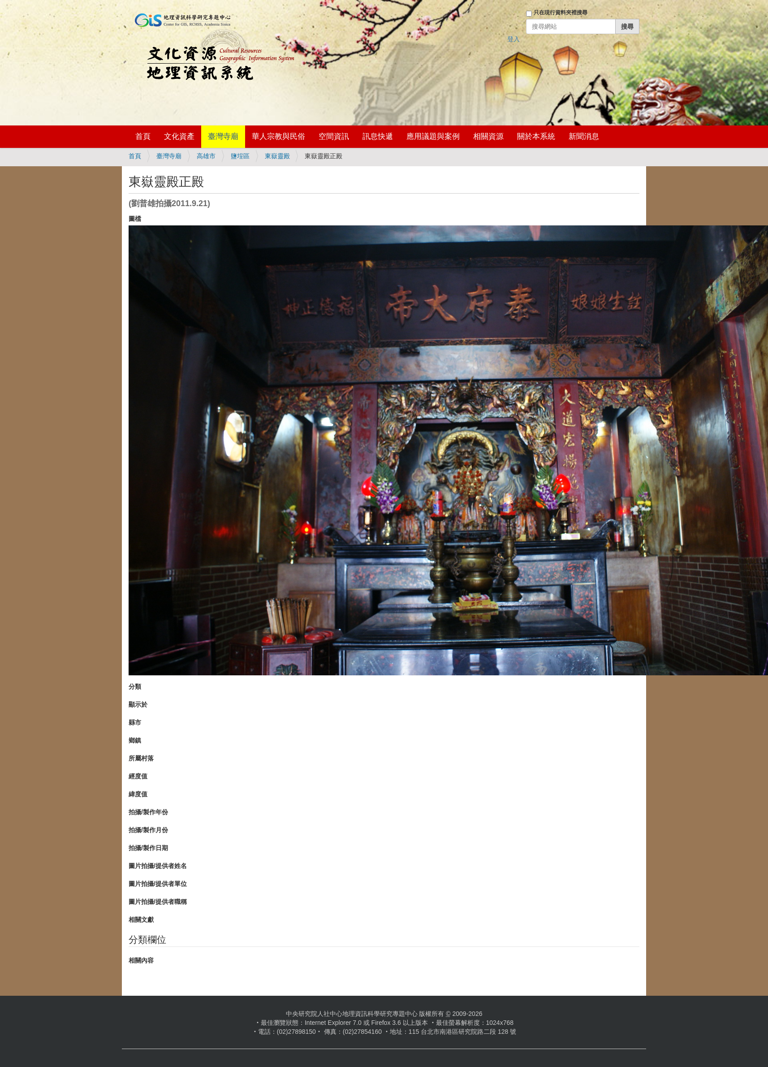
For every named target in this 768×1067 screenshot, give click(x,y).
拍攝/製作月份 (148, 830)
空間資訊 (334, 136)
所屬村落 (141, 758)
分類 (135, 686)
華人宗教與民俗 (278, 136)
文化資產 (179, 136)
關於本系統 (536, 136)
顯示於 (138, 704)
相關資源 (488, 136)
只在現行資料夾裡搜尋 (560, 12)
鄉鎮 (135, 740)
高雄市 (206, 156)
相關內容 (141, 960)
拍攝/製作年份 (148, 812)
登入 (513, 39)
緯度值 (138, 794)
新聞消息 (584, 136)
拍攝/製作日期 (148, 847)
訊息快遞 (377, 136)
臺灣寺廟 (223, 136)
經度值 (138, 776)
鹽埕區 (240, 156)
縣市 (135, 722)
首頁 (143, 136)
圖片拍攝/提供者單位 (158, 883)
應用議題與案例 (433, 136)
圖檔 (135, 218)
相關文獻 (141, 919)
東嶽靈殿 (277, 156)
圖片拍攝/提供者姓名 (158, 865)
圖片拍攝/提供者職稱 (158, 901)
